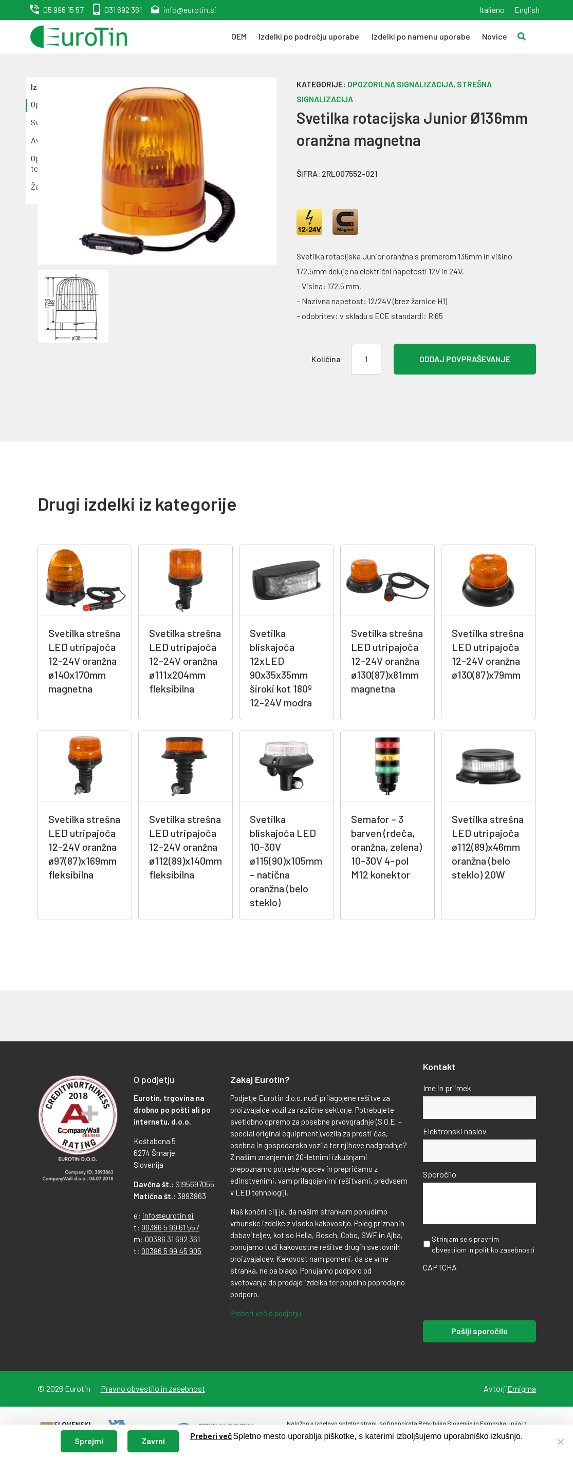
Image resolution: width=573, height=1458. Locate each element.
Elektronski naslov (455, 1131)
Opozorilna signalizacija (400, 84)
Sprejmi (89, 1441)
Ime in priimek (447, 1088)
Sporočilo (439, 1174)
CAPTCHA (440, 1267)
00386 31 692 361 (172, 1239)
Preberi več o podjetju (265, 1313)
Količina (326, 359)
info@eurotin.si (189, 9)
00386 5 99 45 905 (171, 1251)
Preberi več (211, 1436)
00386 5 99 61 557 (170, 1227)
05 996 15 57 (63, 9)
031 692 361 (123, 9)
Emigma (521, 1388)
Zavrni (153, 1441)
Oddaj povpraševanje (464, 359)
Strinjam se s (483, 1244)
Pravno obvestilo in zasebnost (153, 1388)
